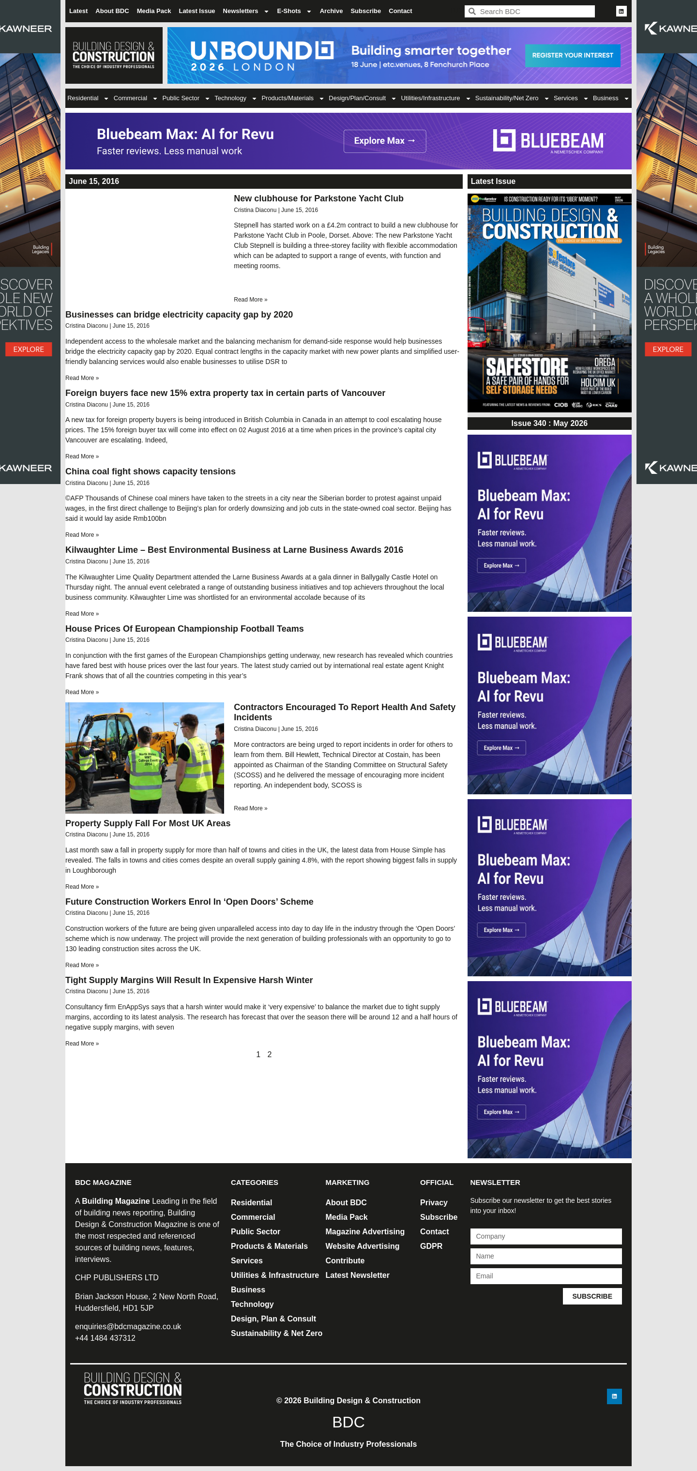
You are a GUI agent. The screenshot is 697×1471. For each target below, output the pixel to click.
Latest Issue (197, 11)
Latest (78, 11)
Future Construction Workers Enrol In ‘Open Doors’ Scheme (189, 902)
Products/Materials (293, 98)
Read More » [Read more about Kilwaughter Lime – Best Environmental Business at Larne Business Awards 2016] (82, 613)
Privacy (434, 1202)
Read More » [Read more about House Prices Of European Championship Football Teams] (82, 692)
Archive (331, 11)
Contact (400, 11)
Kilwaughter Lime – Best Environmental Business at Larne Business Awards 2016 (234, 550)
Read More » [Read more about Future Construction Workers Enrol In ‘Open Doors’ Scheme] (82, 965)
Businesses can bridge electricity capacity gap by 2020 (179, 314)
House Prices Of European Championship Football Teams (184, 629)
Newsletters (246, 11)
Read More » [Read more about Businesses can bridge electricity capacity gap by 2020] (82, 378)
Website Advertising (363, 1246)
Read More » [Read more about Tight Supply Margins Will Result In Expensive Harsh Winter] (82, 1043)
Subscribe (365, 11)
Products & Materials (269, 1246)
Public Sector (186, 98)
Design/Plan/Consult (363, 98)
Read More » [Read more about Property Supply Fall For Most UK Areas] (82, 886)
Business (611, 98)
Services (571, 98)
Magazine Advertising (365, 1232)
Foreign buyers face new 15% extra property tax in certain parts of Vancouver (225, 393)
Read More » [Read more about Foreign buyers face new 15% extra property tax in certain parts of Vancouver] (82, 456)
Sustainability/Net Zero (512, 98)
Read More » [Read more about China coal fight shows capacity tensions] (82, 534)
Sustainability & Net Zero (276, 1333)
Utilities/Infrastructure (436, 98)
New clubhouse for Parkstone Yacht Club (319, 198)
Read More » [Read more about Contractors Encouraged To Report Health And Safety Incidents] (250, 808)
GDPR (431, 1246)
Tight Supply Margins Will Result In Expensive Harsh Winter (189, 980)
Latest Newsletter (358, 1275)
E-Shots (294, 11)
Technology (236, 98)
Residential (88, 98)
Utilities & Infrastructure (275, 1275)
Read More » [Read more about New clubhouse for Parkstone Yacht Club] (250, 299)
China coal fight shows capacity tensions (150, 471)
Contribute (345, 1261)
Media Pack (154, 11)
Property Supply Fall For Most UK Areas (147, 823)
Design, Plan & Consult (273, 1319)
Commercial (136, 98)
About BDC (112, 11)
